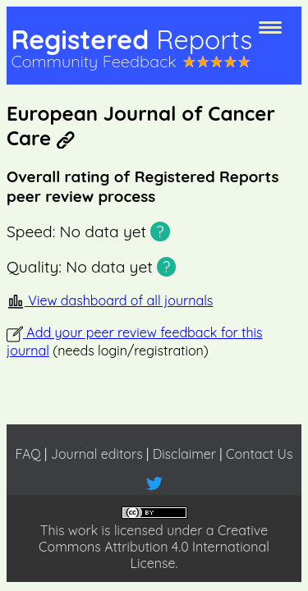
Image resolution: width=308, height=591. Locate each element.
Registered (131, 39)
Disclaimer (184, 454)
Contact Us (259, 454)
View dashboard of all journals (110, 300)
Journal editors (97, 454)
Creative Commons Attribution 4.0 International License (154, 546)
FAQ (27, 454)
